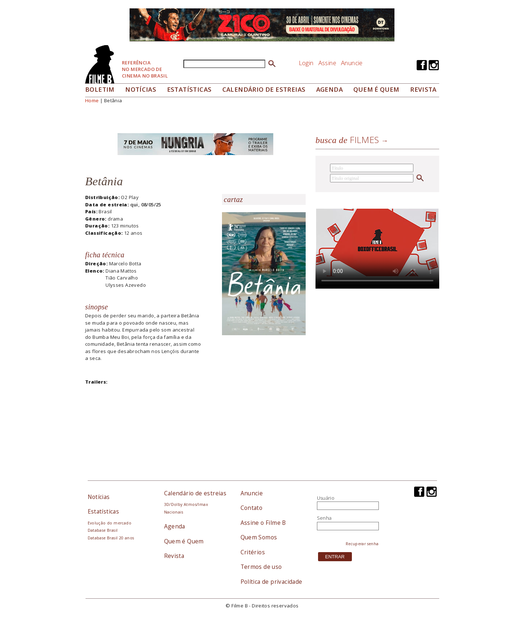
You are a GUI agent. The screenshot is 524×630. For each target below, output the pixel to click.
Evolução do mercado (109, 523)
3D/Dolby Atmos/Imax (186, 504)
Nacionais (173, 512)
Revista (423, 89)
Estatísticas (189, 89)
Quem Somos (259, 537)
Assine (327, 63)
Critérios (253, 552)
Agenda (329, 89)
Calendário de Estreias (264, 89)
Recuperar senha (362, 543)
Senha (324, 518)
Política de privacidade (271, 582)
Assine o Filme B (263, 523)
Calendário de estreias (195, 493)
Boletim (100, 89)
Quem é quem (376, 89)
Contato (252, 508)
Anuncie (352, 63)
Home (92, 100)
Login (306, 63)
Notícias (140, 89)
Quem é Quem (184, 541)
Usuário (326, 498)
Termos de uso (261, 567)
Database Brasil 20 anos (111, 537)
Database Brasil (103, 530)
